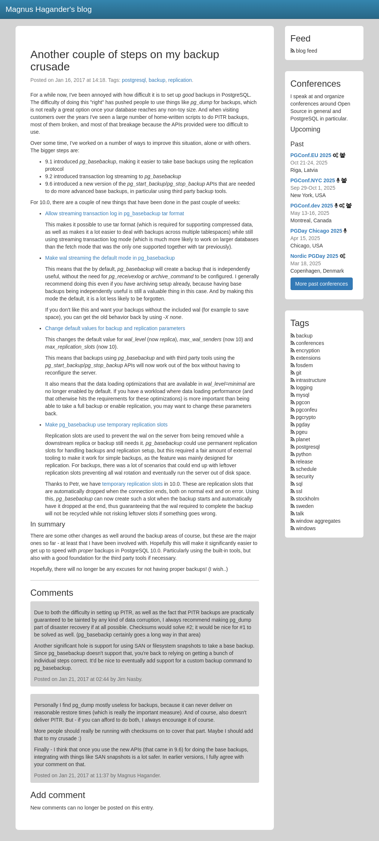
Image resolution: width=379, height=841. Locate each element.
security (304, 476)
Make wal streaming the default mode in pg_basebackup (110, 258)
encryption (308, 350)
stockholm (307, 499)
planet (303, 439)
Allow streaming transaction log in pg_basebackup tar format (114, 213)
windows (306, 528)
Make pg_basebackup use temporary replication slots (106, 425)
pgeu (301, 432)
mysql (302, 395)
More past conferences (321, 284)
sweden (304, 506)
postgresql (134, 80)
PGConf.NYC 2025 (313, 180)
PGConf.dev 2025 (312, 206)
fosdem (304, 365)
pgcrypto (306, 417)
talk (300, 513)
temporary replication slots (132, 484)
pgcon (303, 402)
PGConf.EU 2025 (311, 155)
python (303, 454)
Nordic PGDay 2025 (314, 256)
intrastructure (311, 380)
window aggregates (318, 521)
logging (304, 387)
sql (299, 484)
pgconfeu (306, 410)
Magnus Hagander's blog (49, 9)
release (304, 462)
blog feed (304, 51)
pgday (303, 425)
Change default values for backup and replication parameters (115, 328)
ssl (299, 491)
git (298, 373)
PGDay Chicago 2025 (316, 231)
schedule (306, 469)
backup (157, 80)
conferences (310, 343)
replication (180, 80)
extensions (308, 358)
